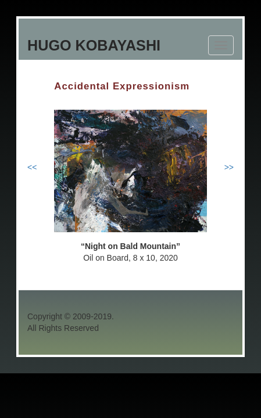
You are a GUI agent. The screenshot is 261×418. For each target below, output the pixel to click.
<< (32, 167)
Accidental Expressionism (122, 86)
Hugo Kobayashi (93, 45)
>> (229, 167)
